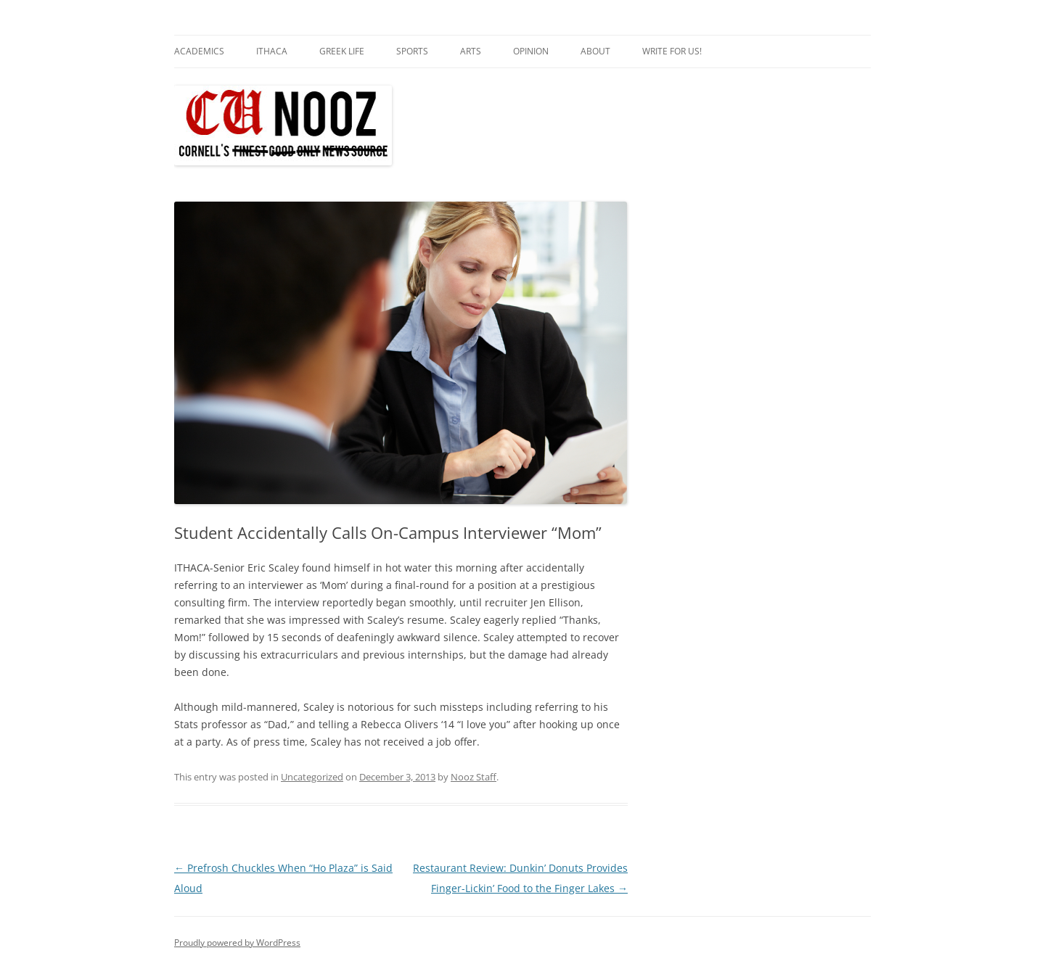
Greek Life (341, 51)
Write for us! (672, 51)
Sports (412, 51)
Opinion (531, 51)
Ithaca (271, 51)
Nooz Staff (473, 776)
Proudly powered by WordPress (237, 942)
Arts (470, 51)
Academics (199, 51)
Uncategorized (312, 776)
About (595, 51)
